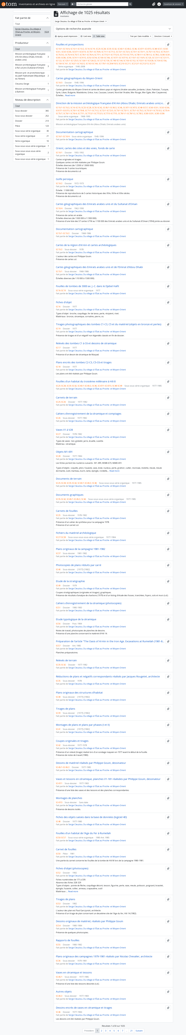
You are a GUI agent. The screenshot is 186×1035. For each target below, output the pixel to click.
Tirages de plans (65, 708)
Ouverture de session (172, 4)
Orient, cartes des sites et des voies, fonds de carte (85, 148)
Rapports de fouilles (67, 940)
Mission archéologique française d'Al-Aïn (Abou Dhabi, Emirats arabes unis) (32, 56)
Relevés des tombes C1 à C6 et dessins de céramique (86, 343)
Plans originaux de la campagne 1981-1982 (80, 549)
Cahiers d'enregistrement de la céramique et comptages (88, 413)
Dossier (32, 121)
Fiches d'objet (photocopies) (72, 868)
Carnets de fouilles (67, 510)
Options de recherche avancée (73, 28)
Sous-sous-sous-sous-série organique (32, 152)
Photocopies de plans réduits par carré (78, 565)
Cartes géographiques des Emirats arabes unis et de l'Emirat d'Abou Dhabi (99, 267)
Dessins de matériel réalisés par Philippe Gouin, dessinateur (91, 762)
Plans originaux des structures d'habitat (79, 692)
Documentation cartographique (74, 132)
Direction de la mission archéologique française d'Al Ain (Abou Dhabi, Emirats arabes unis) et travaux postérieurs (110, 103)
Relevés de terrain (66, 660)
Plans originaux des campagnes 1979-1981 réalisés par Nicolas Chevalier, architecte (104, 956)
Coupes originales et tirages (72, 740)
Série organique (32, 142)
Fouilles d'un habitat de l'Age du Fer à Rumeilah (83, 833)
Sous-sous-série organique (32, 131)
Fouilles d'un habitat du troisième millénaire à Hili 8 (86, 381)
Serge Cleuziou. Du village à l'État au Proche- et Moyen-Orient (32, 32)
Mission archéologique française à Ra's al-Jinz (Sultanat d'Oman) (32, 66)
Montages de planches (69, 798)
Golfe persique (64, 179)
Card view (86, 36)
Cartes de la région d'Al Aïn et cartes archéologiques (86, 245)
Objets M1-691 (64, 451)
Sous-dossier (32, 111)
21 (131, 1030)
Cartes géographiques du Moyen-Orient (79, 78)
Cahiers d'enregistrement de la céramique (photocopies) (88, 603)
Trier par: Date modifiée (140, 36)
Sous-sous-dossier (32, 116)
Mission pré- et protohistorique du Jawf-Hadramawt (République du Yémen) (32, 75)
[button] (153, 4)
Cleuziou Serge (32, 84)
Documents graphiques (69, 494)
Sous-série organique (32, 136)
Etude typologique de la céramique (76, 619)
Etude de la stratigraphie (70, 581)
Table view (98, 36)
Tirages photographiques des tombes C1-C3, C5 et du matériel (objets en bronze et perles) (108, 324)
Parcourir (62, 4)
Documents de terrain (69, 478)
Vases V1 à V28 (64, 429)
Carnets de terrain (66, 397)
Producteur (22, 43)
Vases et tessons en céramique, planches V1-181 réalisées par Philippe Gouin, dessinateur (108, 779)
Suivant (139, 1030)
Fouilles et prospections (70, 44)
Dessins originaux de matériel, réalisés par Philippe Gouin (89, 921)
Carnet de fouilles (66, 849)
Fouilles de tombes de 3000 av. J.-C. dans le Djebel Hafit (87, 286)
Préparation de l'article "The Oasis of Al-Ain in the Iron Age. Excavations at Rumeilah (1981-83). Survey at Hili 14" (110, 641)
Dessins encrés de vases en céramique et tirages (84, 1007)
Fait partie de (22, 18)
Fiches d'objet (64, 302)
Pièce (32, 126)
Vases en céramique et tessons (74, 972)
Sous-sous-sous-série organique (32, 147)
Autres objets (64, 991)
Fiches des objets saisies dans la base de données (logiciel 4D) (91, 817)
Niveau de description (27, 99)
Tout (17, 23)
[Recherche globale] (102, 4)
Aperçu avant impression (66, 36)
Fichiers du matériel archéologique (76, 532)
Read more (70, 95)
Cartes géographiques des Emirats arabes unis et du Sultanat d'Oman (96, 204)
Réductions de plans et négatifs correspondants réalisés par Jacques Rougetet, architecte (108, 676)
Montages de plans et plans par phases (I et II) (83, 724)
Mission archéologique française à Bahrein (32, 90)
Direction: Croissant (162, 36)
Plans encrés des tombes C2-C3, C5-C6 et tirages (84, 362)
